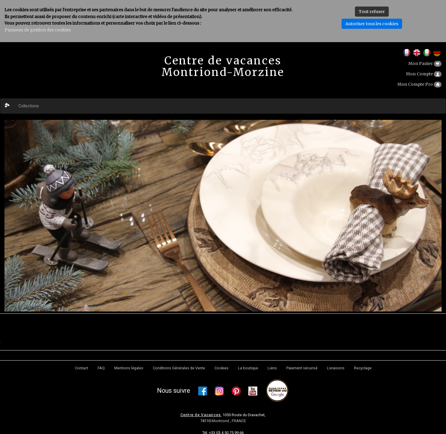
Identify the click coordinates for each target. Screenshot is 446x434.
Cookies (221, 368)
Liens (272, 368)
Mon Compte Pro (419, 84)
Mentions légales (128, 368)
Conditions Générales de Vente (179, 368)
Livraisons (336, 368)
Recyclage (363, 368)
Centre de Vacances (200, 415)
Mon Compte (424, 74)
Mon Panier (425, 63)
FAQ (101, 368)
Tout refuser (372, 11)
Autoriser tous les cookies (371, 23)
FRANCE (239, 421)
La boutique (248, 368)
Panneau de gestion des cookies (37, 30)
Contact (81, 368)
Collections (28, 106)
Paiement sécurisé (302, 368)
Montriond (221, 421)
